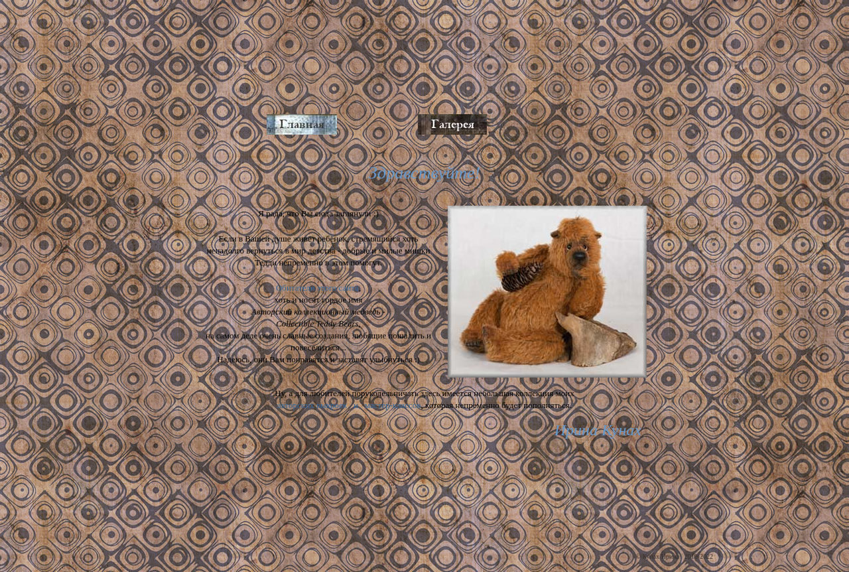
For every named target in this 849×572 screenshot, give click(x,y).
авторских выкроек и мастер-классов (349, 405)
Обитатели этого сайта (317, 288)
